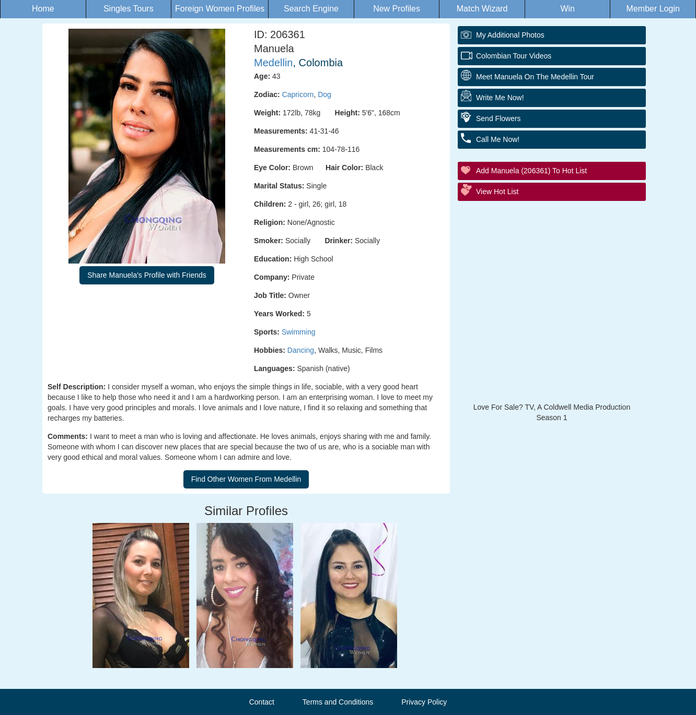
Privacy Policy (424, 702)
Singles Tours (128, 8)
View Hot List (497, 191)
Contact (261, 702)
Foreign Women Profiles (219, 8)
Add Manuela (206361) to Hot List (531, 170)
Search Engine (311, 8)
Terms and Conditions (338, 702)
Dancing (300, 350)
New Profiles (396, 8)
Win (567, 8)
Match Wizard (482, 8)
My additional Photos (510, 35)
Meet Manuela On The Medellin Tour (535, 77)
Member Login (653, 8)
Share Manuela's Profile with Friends (146, 275)
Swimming (299, 332)
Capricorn (298, 94)
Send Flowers (498, 118)
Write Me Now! (500, 97)
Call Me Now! (497, 139)
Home (43, 8)
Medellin (273, 62)
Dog (324, 94)
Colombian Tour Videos (513, 56)
